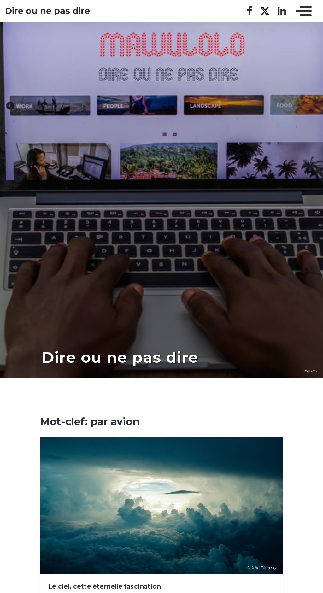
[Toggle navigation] (302, 11)
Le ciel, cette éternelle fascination (104, 586)
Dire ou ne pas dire (47, 11)
